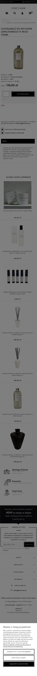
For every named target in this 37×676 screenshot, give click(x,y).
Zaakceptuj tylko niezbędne (19, 652)
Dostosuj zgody (19, 658)
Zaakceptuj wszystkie (18, 664)
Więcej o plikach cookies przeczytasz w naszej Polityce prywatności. (17, 645)
